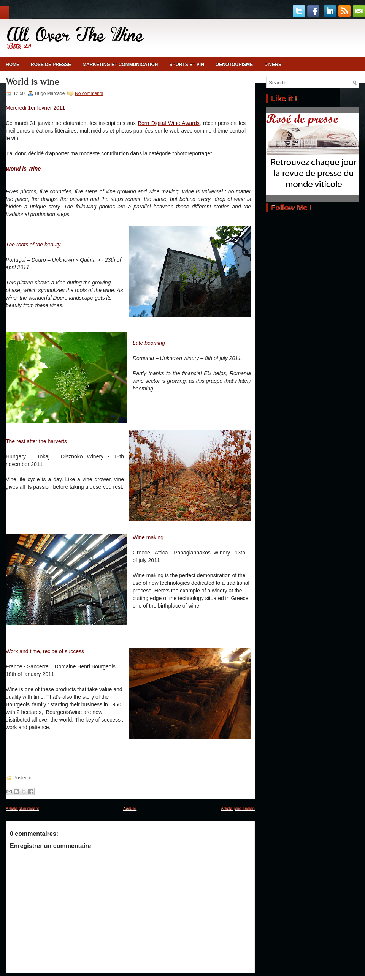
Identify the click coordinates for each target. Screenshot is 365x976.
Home (12, 64)
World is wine (32, 81)
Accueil (129, 808)
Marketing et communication (120, 64)
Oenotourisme (234, 64)
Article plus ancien (238, 808)
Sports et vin (186, 64)
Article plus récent (22, 808)
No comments (89, 93)
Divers (272, 64)
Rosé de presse (51, 64)
